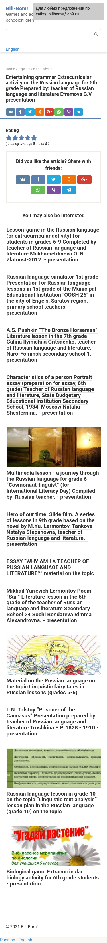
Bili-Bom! (17, 8)
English (13, 49)
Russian (7, 939)
